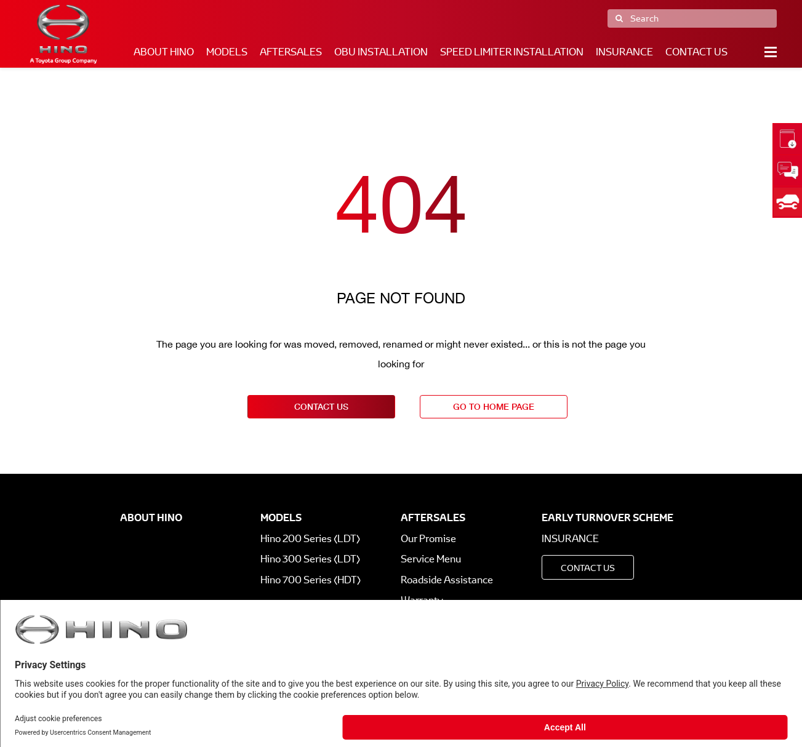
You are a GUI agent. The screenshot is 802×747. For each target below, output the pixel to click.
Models (226, 52)
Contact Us (696, 52)
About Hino (164, 52)
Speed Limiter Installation (511, 52)
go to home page (493, 406)
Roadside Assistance (447, 579)
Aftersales (291, 52)
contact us (321, 406)
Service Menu (431, 559)
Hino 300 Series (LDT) (310, 559)
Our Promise (428, 538)
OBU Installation (381, 52)
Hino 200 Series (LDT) (310, 538)
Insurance (624, 52)
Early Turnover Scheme (607, 517)
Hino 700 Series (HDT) (310, 579)
